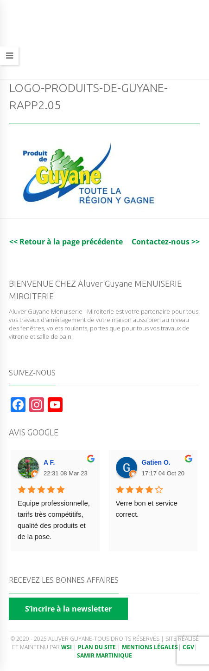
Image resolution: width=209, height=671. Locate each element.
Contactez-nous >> (166, 242)
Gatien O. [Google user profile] (156, 462)
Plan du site (97, 647)
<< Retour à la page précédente (66, 242)
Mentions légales (150, 647)
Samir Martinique (104, 655)
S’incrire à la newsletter (68, 609)
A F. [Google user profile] (49, 462)
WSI (67, 647)
